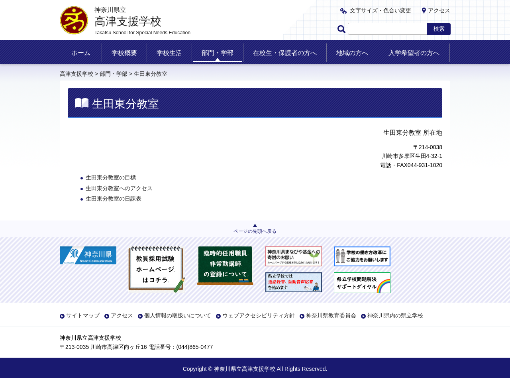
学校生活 (169, 52)
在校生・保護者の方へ (285, 52)
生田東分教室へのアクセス (119, 188)
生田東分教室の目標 (111, 177)
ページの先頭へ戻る (255, 231)
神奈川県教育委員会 (331, 315)
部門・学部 (217, 52)
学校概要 (124, 52)
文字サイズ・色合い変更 (380, 10)
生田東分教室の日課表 (113, 198)
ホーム (80, 52)
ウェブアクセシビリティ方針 (258, 315)
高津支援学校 (76, 74)
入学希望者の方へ (413, 52)
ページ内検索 (342, 29)
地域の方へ (352, 52)
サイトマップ (83, 315)
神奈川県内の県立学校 (395, 315)
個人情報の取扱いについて (177, 315)
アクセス (439, 10)
